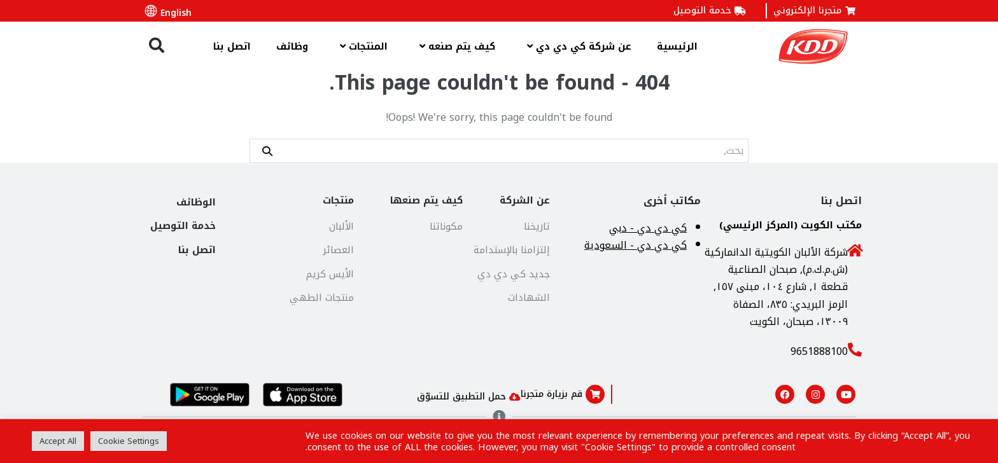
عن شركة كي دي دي (576, 46)
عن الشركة (525, 200)
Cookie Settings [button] (128, 441)
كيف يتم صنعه (454, 46)
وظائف (292, 46)
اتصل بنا (232, 46)
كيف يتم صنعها (426, 200)
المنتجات (361, 46)
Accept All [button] (57, 441)
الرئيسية (677, 46)
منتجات (338, 200)
